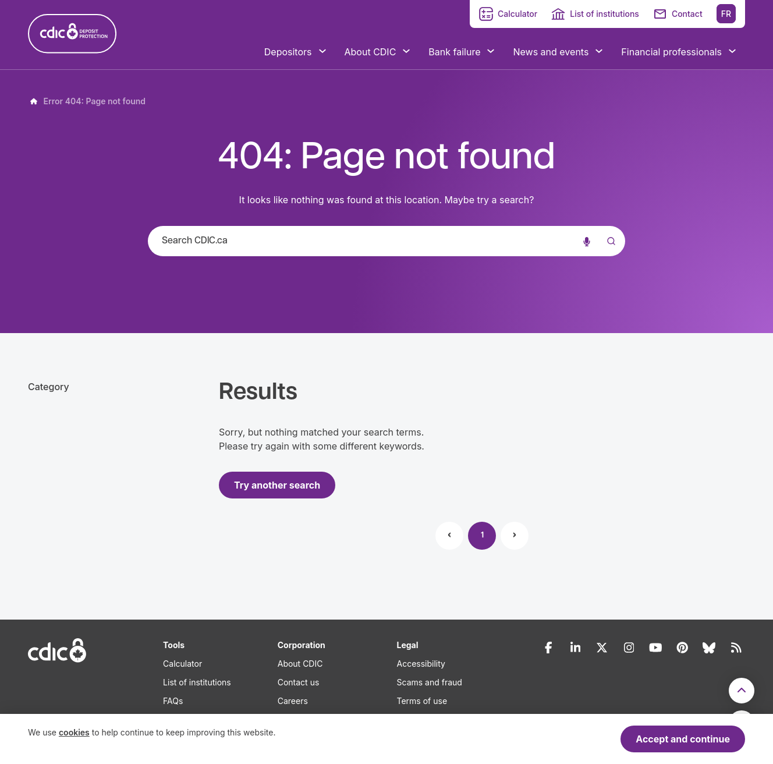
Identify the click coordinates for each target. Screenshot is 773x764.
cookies (74, 732)
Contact (687, 14)
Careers (293, 701)
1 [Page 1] (482, 535)
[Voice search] (587, 241)
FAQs (173, 701)
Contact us (299, 682)
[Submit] (609, 253)
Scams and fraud (429, 682)
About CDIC (300, 663)
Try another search (277, 485)
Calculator (517, 14)
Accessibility (421, 663)
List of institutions (604, 14)
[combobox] (386, 241)
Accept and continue (683, 739)
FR (726, 14)
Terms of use (422, 701)
